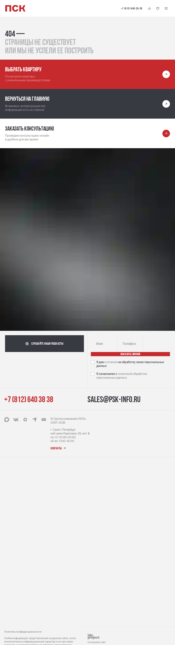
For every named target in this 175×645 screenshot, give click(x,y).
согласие (111, 362)
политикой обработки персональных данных (121, 375)
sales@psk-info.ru (114, 399)
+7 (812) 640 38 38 (28, 399)
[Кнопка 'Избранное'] (158, 8)
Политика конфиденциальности (23, 631)
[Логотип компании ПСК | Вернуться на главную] (15, 8)
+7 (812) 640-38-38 (131, 8)
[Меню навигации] (166, 8)
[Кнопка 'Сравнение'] (149, 8)
